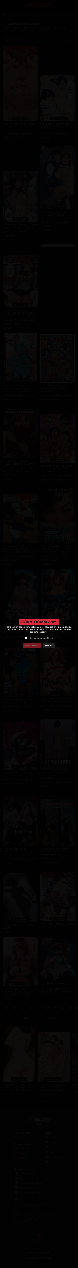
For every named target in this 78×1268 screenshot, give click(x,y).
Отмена (49, 645)
